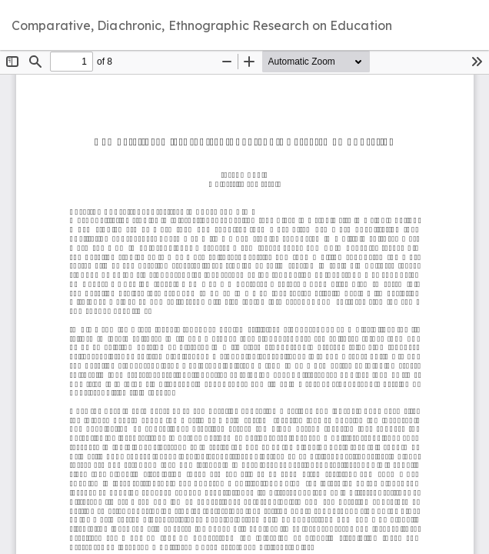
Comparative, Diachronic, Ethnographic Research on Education (202, 25)
